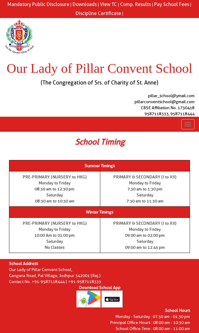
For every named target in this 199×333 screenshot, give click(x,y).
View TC (108, 4)
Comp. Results (135, 4)
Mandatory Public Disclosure (38, 4)
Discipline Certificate (98, 13)
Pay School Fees (171, 4)
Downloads (85, 4)
